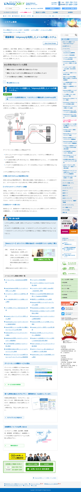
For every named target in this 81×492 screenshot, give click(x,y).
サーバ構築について (67, 207)
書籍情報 (65, 297)
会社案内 (70, 12)
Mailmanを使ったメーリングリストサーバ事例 (69, 134)
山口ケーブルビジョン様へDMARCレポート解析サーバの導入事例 (69, 166)
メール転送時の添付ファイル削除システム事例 (69, 83)
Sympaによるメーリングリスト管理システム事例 (70, 107)
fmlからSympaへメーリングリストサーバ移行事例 (69, 156)
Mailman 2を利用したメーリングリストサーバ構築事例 (69, 138)
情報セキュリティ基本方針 (53, 484)
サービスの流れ (66, 210)
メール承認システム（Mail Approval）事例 (69, 95)
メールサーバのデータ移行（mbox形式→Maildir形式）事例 (69, 69)
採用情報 (41, 8)
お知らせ (35, 8)
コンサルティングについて (11, 12)
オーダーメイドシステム (68, 204)
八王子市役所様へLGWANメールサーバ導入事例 (69, 152)
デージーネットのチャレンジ (69, 291)
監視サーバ (65, 193)
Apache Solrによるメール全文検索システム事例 (69, 177)
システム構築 (66, 39)
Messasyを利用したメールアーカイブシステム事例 (70, 91)
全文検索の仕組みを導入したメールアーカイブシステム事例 (69, 161)
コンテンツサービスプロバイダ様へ (62, 16)
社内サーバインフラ (67, 198)
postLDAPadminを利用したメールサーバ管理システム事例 (69, 63)
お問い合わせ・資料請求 (69, 8)
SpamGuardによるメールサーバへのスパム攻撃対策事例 (69, 111)
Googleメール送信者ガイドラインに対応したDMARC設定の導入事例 (70, 147)
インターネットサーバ (68, 188)
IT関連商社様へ (17, 16)
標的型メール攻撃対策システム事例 (42, 299)
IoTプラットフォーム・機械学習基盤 (69, 201)
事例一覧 (65, 212)
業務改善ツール (66, 185)
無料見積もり (53, 8)
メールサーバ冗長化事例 (38, 280)
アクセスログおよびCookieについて (14, 485)
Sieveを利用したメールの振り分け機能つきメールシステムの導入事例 (70, 126)
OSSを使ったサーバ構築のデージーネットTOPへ (17, 484)
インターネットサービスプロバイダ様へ (43, 16)
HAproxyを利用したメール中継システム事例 (70, 121)
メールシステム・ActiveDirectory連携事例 (69, 52)
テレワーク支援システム (68, 182)
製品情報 (65, 282)
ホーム (28, 8)
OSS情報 (55, 12)
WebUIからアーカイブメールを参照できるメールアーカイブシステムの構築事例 (70, 172)
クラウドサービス (67, 285)
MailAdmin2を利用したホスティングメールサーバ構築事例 (70, 142)
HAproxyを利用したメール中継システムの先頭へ (46, 478)
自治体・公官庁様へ (27, 16)
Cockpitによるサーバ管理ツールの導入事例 (69, 130)
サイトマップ (27, 485)
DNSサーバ (65, 190)
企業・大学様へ (8, 16)
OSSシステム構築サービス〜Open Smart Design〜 (69, 42)
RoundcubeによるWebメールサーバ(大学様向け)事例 (70, 103)
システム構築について (25, 12)
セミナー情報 (66, 288)
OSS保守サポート (67, 46)
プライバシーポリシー (36, 484)
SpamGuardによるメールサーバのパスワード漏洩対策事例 (69, 116)
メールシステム (66, 48)
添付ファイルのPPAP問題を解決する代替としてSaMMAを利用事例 (70, 78)
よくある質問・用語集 (68, 279)
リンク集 (35, 485)
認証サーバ (65, 195)
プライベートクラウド (68, 180)
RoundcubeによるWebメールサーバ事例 (43, 308)
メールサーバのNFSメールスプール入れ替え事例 (69, 58)
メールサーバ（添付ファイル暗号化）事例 (69, 73)
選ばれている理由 (40, 12)
